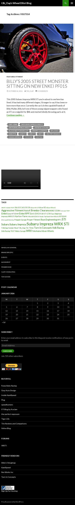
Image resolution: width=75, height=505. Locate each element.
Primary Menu (72, 3)
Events (4, 257)
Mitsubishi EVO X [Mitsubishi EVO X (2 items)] (33, 216)
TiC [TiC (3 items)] (27, 228)
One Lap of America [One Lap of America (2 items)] (7, 220)
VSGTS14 (39, 137)
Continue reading (15, 115)
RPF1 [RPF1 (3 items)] (59, 220)
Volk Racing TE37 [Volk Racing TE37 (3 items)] (8, 231)
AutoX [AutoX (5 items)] (27, 210)
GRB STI (32, 134)
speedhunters (7, 405)
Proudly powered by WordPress (12, 502)
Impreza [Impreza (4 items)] (58, 213)
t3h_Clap (30, 91)
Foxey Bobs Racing (9, 386)
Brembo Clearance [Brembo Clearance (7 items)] (41, 210)
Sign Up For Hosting (9, 491)
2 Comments (43, 91)
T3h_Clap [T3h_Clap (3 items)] (22, 228)
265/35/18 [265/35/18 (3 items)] (25, 207)
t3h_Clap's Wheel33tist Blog (16, 3)
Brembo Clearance (39, 131)
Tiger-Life (5, 419)
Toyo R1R (28, 137)
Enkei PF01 (12, 134)
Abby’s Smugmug (8, 463)
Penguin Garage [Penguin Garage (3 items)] (20, 220)
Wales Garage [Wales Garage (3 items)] (20, 231)
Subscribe (7, 351)
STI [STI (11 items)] (64, 219)
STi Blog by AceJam (9, 409)
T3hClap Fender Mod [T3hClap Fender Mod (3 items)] (9, 228)
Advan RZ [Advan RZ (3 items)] (42, 207)
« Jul (3, 322)
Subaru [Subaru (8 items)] (5, 224)
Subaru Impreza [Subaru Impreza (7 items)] (18, 224)
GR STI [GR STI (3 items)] (43, 214)
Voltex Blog (6, 428)
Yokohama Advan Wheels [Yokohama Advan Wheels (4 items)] (43, 231)
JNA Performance (53, 134)
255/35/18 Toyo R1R (41, 127)
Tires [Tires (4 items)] (31, 228)
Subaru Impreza (15, 137)
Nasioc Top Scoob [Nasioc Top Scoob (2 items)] (45, 216)
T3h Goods (5, 277)
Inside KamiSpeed (8, 395)
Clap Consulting (8, 272)
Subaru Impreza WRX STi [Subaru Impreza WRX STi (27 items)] (48, 223)
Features (11, 77)
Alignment (5, 262)
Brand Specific (7, 252)
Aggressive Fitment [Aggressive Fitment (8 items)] (12, 210)
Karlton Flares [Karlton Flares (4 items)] (21, 216)
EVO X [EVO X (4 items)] (38, 213)
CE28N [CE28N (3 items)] (57, 211)
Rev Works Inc (7, 472)
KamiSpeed (6, 467)
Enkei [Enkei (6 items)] (4, 213)
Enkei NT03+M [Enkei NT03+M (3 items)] (13, 214)
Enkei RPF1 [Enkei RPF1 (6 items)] (25, 213)
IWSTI (40, 134)
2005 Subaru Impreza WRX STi (32, 124)
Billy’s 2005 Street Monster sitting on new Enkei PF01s (37, 84)
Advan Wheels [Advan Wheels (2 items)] (51, 207)
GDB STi (23, 134)
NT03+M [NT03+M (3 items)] (62, 216)
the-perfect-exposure (10, 414)
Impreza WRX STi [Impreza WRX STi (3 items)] (8, 216)
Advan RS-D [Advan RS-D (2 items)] (34, 207)
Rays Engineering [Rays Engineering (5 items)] (49, 219)
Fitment (19, 77)
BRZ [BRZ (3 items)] (52, 211)
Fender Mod (6, 267)
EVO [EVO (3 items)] (33, 214)
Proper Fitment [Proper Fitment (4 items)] (33, 219)
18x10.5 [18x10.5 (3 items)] (17, 207)
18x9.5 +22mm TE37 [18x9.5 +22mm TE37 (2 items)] (7, 207)
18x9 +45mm (13, 124)
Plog (3, 400)
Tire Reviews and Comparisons (14, 423)
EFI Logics (55, 131)
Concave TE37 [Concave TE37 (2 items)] (65, 211)
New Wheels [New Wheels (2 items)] (54, 216)
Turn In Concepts (8, 477)
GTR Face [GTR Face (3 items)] (50, 214)
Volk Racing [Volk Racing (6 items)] (58, 227)
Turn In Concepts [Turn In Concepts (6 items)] (43, 227)
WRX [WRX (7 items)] (29, 230)
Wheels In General (8, 248)
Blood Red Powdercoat (19, 131)
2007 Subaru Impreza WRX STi (20, 127)
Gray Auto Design (8, 390)
